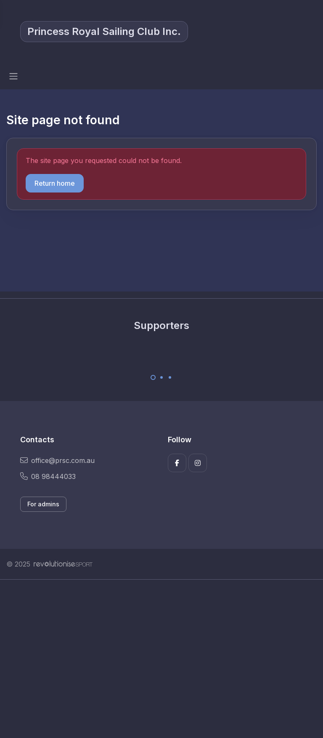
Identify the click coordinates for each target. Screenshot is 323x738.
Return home (54, 183)
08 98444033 (48, 476)
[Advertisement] (161, 659)
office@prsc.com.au (57, 460)
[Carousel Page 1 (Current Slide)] (153, 377)
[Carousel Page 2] (161, 377)
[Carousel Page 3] (169, 377)
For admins (43, 504)
